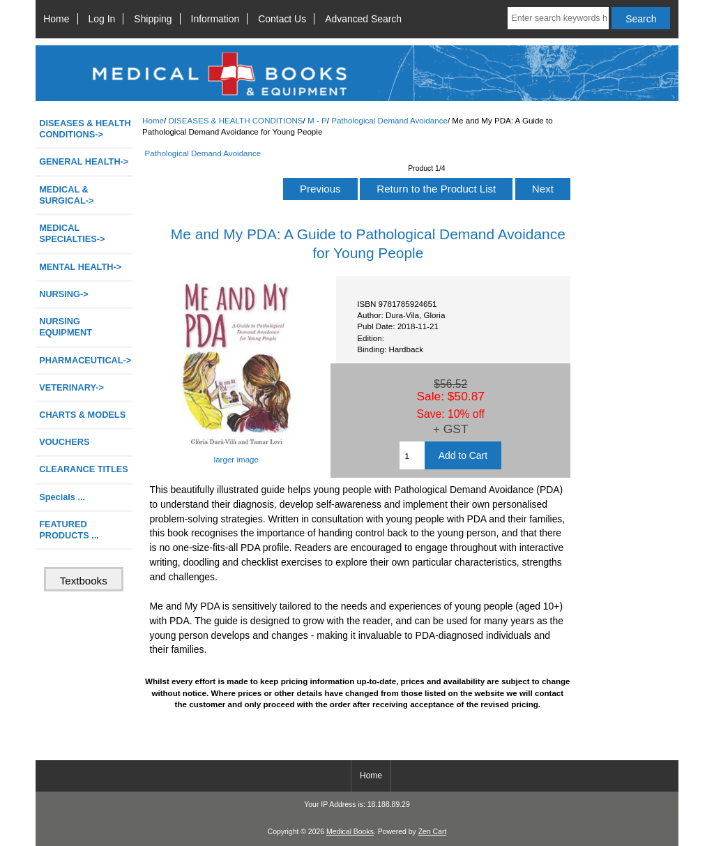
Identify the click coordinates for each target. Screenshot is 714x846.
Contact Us (282, 18)
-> (85, 128)
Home (56, 18)
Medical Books (350, 832)
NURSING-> (64, 294)
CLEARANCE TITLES (83, 469)
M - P (317, 120)
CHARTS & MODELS (82, 414)
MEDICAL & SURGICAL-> (66, 195)
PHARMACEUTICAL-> (85, 360)
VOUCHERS (64, 442)
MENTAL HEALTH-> (80, 267)
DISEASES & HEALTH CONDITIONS (235, 120)
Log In (102, 18)
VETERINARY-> (71, 387)
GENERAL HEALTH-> (83, 161)
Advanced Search (363, 18)
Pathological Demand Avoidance (389, 120)
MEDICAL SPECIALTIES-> (72, 233)
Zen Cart (432, 832)
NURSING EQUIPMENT (65, 327)
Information (215, 18)
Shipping (153, 18)
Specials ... (62, 497)
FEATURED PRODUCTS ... (69, 530)
